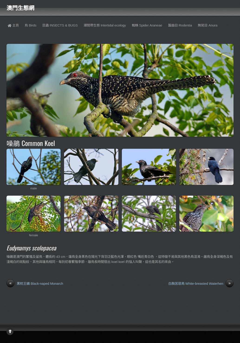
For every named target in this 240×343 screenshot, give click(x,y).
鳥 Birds (30, 25)
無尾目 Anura (207, 25)
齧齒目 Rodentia (180, 25)
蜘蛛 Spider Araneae (147, 25)
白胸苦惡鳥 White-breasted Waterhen (201, 283)
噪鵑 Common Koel (30, 143)
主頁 (13, 25)
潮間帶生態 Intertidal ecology (105, 25)
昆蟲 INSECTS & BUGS (60, 25)
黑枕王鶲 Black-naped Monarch (34, 283)
